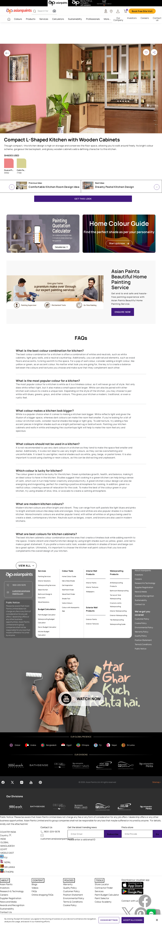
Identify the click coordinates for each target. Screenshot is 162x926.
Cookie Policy (140, 623)
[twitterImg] (128, 913)
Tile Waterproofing (117, 620)
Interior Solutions (44, 581)
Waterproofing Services (47, 585)
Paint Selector (102, 898)
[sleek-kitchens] (15, 806)
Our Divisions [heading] (14, 796)
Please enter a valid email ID (81, 839)
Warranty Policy (141, 632)
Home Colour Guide (69, 576)
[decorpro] (60, 765)
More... (107, 18)
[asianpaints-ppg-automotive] (102, 806)
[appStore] (132, 884)
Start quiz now (119, 243)
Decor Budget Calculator (47, 627)
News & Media (141, 591)
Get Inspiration (67, 585)
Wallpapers (90, 591)
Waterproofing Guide (117, 624)
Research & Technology (145, 583)
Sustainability (75, 18)
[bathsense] (39, 765)
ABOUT (5, 880)
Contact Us (140, 604)
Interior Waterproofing (118, 611)
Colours (18, 18)
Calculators (58, 18)
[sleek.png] (16, 765)
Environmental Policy (144, 627)
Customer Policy (142, 619)
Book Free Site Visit (142, 11)
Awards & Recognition (144, 596)
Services (43, 18)
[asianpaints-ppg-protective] (124, 806)
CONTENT (38, 880)
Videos (35, 887)
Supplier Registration (144, 587)
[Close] (156, 919)
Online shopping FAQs (42, 894)
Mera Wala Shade (68, 581)
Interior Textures (92, 587)
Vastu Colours (67, 603)
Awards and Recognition (12, 905)
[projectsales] (81, 765)
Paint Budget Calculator (47, 615)
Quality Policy (141, 636)
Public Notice (140, 648)
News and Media (8, 901)
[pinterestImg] (141, 913)
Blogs (34, 884)
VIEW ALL (25, 565)
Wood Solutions (43, 602)
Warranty (67, 884)
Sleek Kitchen (43, 590)
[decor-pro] (59, 806)
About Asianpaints (143, 570)
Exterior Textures (92, 624)
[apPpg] (126, 765)
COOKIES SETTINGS (109, 920)
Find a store (127, 827)
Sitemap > (156, 782)
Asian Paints (6, 884)
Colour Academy (103, 901)
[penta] (146, 765)
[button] (118, 11)
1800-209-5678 (19, 585)
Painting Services (44, 576)
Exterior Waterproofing (118, 615)
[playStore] (132, 891)
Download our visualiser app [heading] (135, 879)
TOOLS (99, 880)
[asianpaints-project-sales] (81, 806)
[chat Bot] (151, 913)
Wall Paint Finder (68, 590)
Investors (132, 17)
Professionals (93, 18)
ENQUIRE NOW (123, 312)
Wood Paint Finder (68, 594)
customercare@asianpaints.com (21, 592)
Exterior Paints (91, 619)
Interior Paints (91, 583)
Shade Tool (66, 598)
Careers (145, 17)
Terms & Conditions (143, 644)
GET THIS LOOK (83, 198)
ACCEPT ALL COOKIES (132, 920)
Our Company (118, 18)
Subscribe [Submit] (112, 834)
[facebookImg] (145, 900)
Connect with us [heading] (130, 900)
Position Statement (143, 640)
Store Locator (102, 884)
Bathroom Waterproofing (119, 591)
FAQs (34, 891)
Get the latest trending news (82, 827)
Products (30, 18)
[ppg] (104, 765)
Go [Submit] (157, 834)
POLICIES (69, 880)
